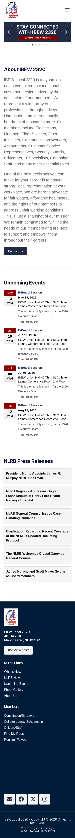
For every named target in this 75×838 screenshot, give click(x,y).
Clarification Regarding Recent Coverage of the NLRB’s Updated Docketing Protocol (37, 536)
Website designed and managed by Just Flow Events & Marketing (37, 829)
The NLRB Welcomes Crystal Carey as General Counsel (35, 556)
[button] (67, 9)
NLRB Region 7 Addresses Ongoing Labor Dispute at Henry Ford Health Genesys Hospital (33, 496)
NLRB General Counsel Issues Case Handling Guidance (33, 516)
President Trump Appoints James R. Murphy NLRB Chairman (33, 476)
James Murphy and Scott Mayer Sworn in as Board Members (37, 574)
